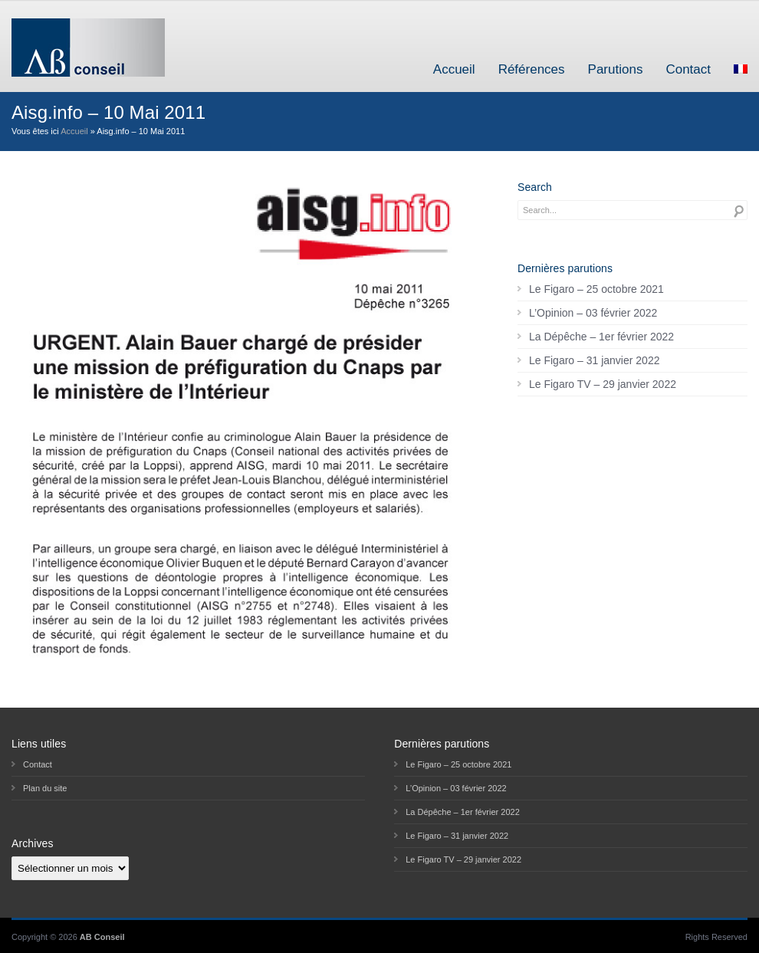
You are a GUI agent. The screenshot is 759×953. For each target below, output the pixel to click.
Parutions (615, 69)
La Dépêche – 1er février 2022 (601, 336)
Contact (688, 69)
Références (531, 69)
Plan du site (45, 788)
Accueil (454, 69)
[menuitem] (740, 69)
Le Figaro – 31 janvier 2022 (594, 360)
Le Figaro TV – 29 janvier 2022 (602, 384)
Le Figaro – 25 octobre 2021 (596, 289)
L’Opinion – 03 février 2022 (593, 313)
